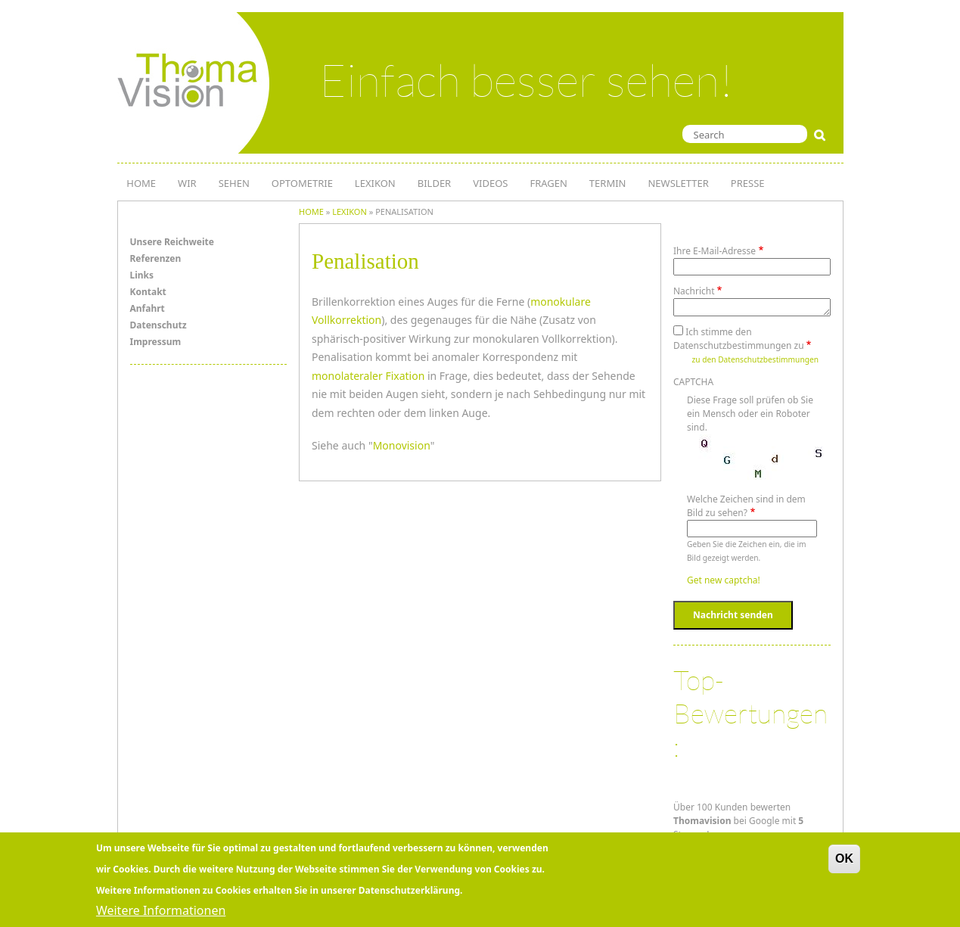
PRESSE (748, 183)
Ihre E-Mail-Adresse (714, 250)
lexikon (349, 211)
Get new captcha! (723, 580)
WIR (187, 183)
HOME (141, 183)
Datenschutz (158, 325)
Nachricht (694, 291)
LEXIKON (375, 183)
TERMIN (607, 183)
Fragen (548, 183)
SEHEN (234, 183)
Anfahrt (147, 308)
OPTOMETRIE (302, 183)
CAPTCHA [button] (693, 381)
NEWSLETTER (678, 183)
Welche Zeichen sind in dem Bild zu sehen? (746, 506)
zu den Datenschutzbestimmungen (755, 359)
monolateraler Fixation (368, 376)
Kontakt (148, 291)
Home (311, 211)
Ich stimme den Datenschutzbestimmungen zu (738, 338)
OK (844, 858)
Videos (490, 183)
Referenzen (156, 258)
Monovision (401, 445)
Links (142, 275)
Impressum (156, 341)
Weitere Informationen (160, 910)
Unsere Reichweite (172, 241)
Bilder (434, 183)
